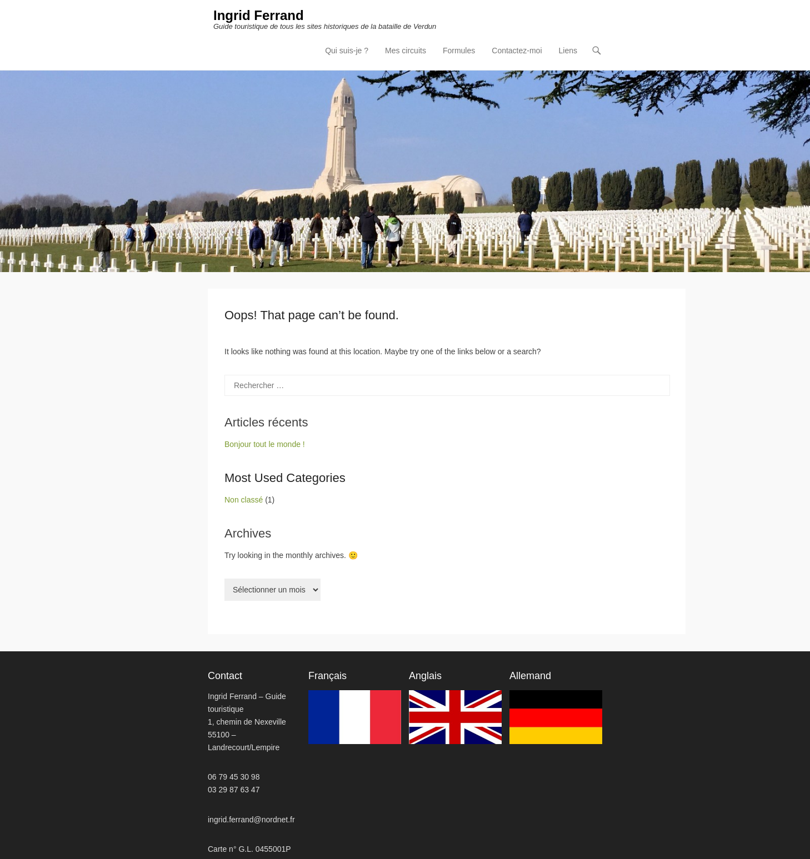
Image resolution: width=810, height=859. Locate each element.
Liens (568, 50)
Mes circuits (405, 50)
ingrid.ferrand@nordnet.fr (251, 819)
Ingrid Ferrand (258, 15)
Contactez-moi (517, 50)
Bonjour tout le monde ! (264, 444)
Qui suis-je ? (346, 50)
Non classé (243, 499)
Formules (459, 50)
